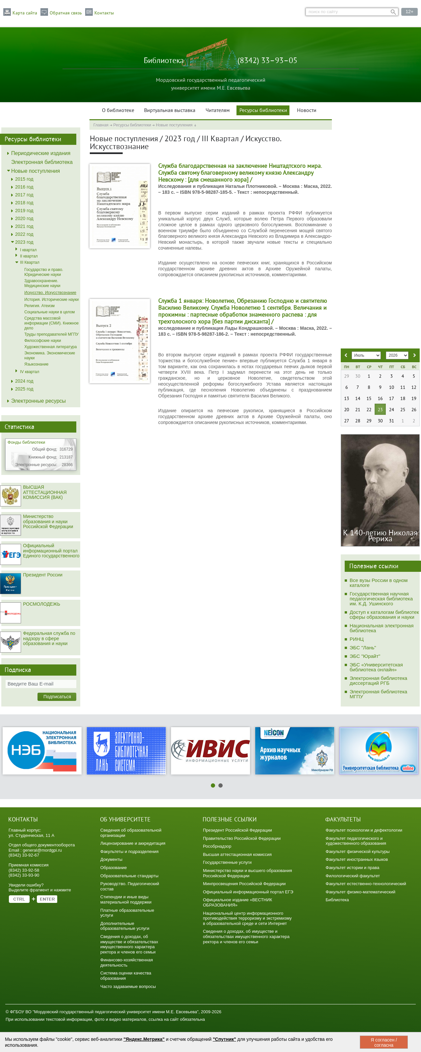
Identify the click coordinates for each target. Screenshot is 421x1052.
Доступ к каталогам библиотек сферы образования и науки (384, 614)
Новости (306, 110)
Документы (111, 859)
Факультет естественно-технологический (366, 883)
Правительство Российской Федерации (242, 838)
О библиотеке (118, 110)
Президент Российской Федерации (237, 830)
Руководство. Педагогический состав (129, 886)
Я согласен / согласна (384, 1042)
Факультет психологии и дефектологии (364, 830)
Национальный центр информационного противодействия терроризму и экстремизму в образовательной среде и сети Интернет (247, 918)
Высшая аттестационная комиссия (237, 854)
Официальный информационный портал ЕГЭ (248, 891)
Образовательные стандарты (129, 875)
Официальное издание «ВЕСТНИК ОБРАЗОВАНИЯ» (237, 902)
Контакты (104, 13)
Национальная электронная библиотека (381, 628)
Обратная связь (66, 13)
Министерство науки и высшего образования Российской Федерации (247, 873)
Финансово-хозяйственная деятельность (126, 962)
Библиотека (337, 899)
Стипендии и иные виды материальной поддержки (126, 899)
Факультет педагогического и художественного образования (356, 841)
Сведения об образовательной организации (130, 833)
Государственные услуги (227, 862)
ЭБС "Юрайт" (365, 656)
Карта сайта (24, 13)
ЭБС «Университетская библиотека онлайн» (376, 667)
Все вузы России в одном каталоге (379, 582)
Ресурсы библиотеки (263, 110)
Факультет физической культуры (358, 851)
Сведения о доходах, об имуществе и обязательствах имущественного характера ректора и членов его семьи (129, 944)
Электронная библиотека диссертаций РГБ (378, 680)
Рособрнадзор (217, 846)
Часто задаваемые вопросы (128, 986)
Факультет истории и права (352, 867)
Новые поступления (174, 125)
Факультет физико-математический (360, 891)
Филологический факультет (353, 875)
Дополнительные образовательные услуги (124, 926)
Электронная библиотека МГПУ (378, 694)
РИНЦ (357, 639)
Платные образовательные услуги (127, 913)
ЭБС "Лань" (363, 647)
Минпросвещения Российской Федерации (244, 883)
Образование (113, 867)
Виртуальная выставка (169, 110)
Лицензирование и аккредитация (132, 843)
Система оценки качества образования (125, 976)
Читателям (218, 110)
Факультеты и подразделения (129, 851)
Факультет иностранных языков (357, 859)
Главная (101, 125)
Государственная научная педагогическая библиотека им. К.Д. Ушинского (381, 598)
